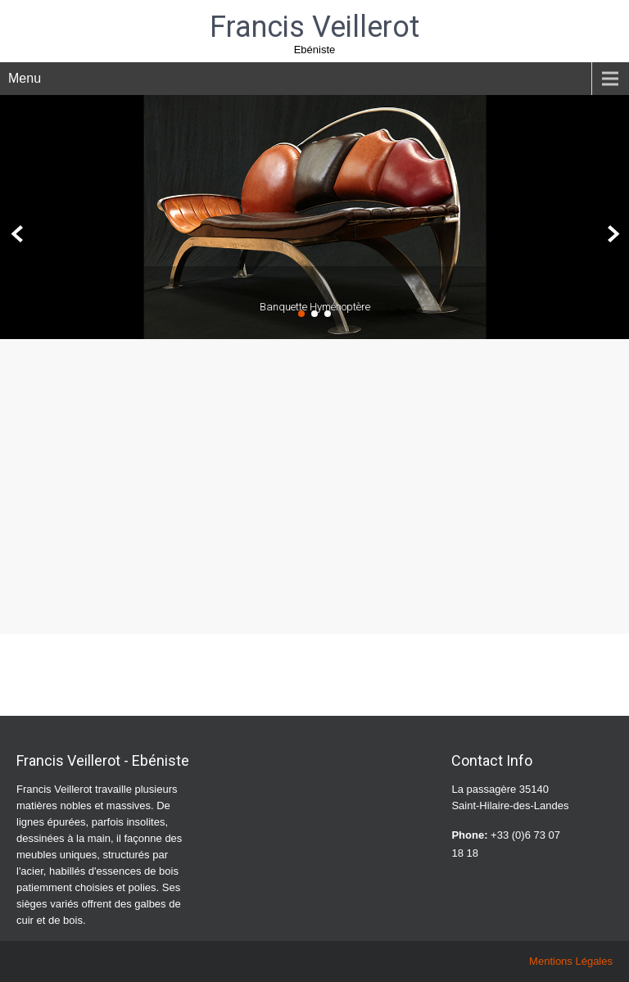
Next (611, 234)
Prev (17, 234)
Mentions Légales (571, 961)
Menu (24, 78)
